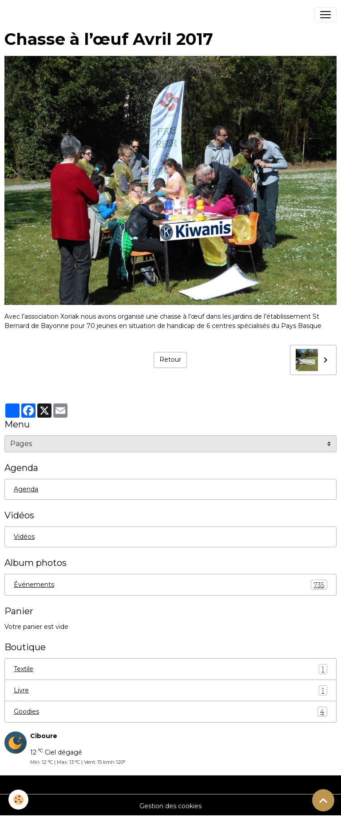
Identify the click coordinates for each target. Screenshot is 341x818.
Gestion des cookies (170, 806)
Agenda (26, 489)
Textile (170, 669)
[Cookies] (19, 800)
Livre (170, 690)
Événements (170, 585)
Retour (170, 360)
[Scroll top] (323, 800)
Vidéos (24, 537)
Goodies (170, 712)
